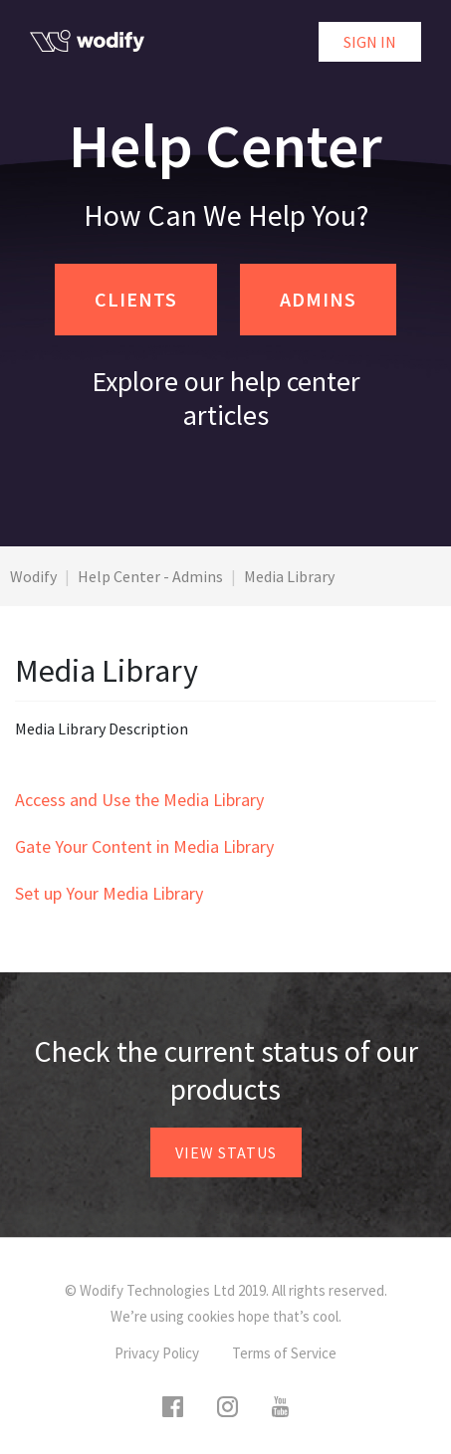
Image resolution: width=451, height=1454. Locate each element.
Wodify (33, 576)
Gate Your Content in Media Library (144, 846)
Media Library (289, 576)
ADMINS (318, 299)
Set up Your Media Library (109, 893)
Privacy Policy (156, 1353)
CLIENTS (136, 299)
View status (226, 1152)
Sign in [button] (369, 42)
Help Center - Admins (150, 576)
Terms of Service (284, 1353)
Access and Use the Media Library (139, 799)
